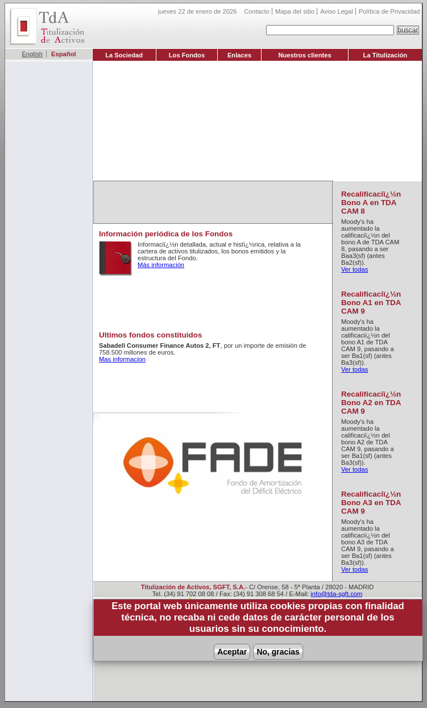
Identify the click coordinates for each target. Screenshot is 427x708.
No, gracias (277, 651)
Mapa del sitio (294, 11)
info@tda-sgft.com (336, 593)
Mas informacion (122, 359)
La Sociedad (124, 55)
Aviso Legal (336, 11)
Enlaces (239, 55)
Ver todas (354, 269)
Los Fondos (187, 55)
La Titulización (385, 55)
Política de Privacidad (389, 11)
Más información (161, 264)
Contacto (257, 11)
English (32, 54)
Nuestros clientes (304, 55)
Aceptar (232, 651)
